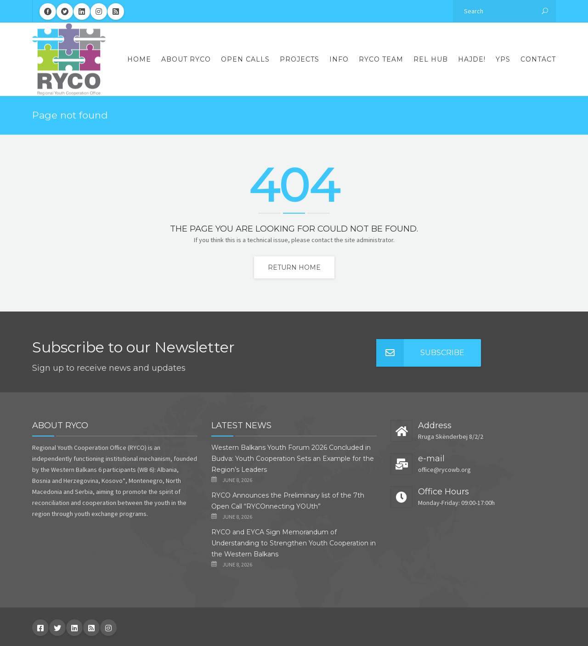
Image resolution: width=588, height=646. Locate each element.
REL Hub (430, 59)
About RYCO (186, 59)
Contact (538, 59)
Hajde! (472, 59)
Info (339, 59)
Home (139, 59)
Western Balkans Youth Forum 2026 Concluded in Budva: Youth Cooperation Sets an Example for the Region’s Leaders (292, 458)
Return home (294, 267)
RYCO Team (381, 59)
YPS (503, 59)
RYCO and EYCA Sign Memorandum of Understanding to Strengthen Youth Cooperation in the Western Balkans (293, 543)
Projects (299, 59)
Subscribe (420, 353)
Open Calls (245, 59)
